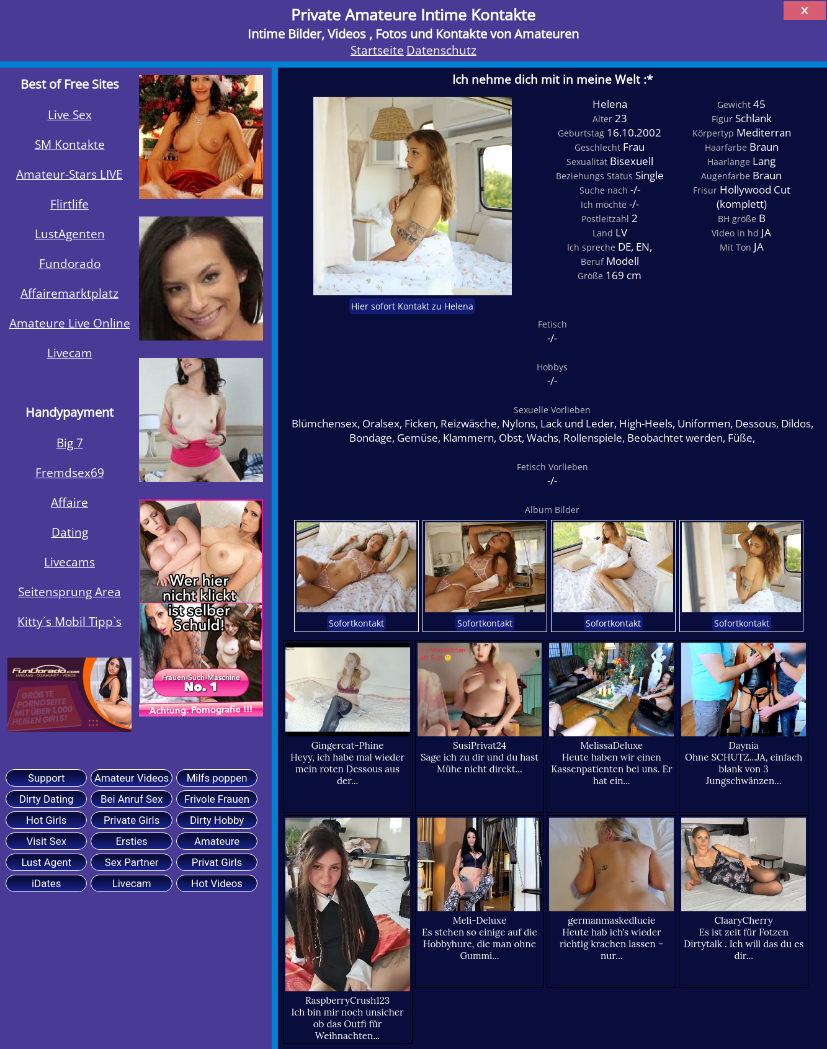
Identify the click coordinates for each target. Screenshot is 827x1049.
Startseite (377, 50)
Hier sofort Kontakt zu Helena (412, 306)
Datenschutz (441, 50)
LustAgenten (70, 233)
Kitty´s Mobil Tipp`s (69, 621)
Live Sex (70, 114)
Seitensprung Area (69, 591)
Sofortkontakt (356, 623)
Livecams (69, 561)
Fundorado (70, 263)
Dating (69, 532)
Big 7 (69, 442)
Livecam (69, 352)
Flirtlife (69, 204)
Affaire (69, 502)
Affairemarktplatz (69, 293)
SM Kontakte (70, 144)
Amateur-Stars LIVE (69, 174)
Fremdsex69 (69, 472)
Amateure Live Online (69, 323)
